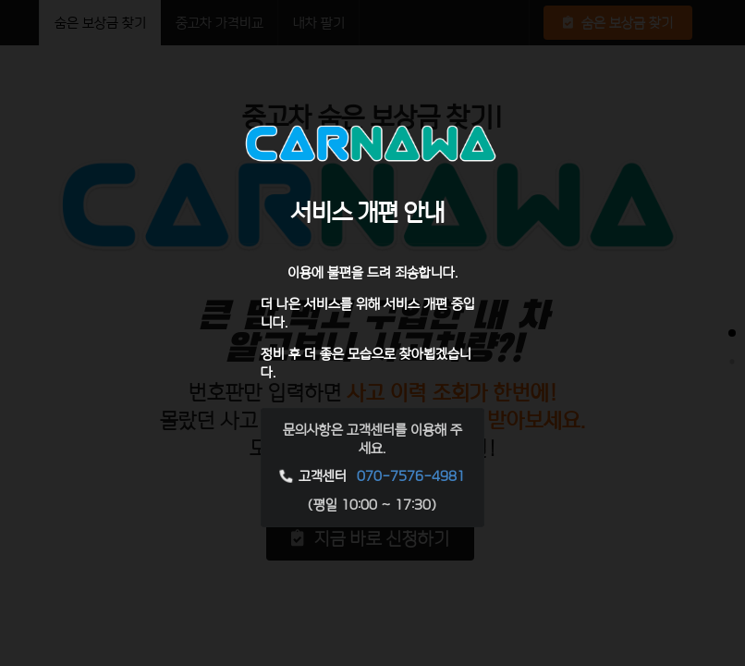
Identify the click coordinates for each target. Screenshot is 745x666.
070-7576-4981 (411, 476)
